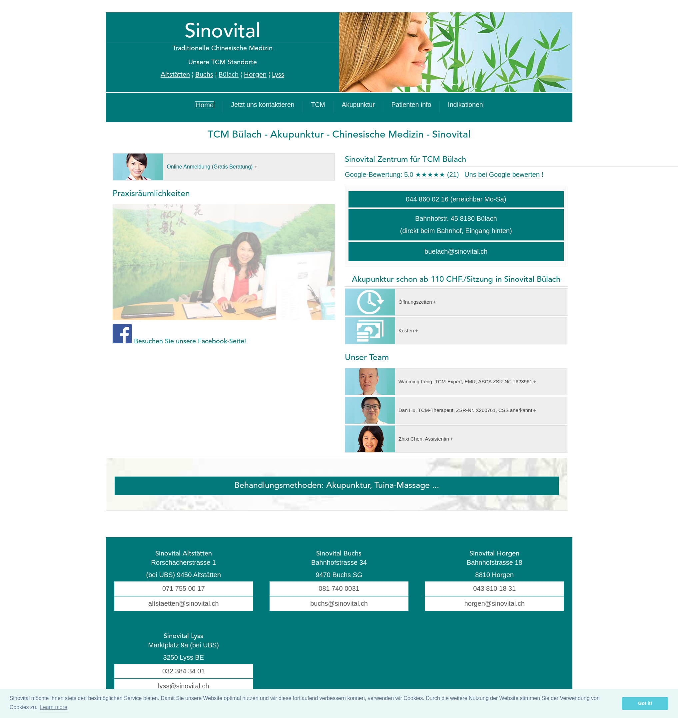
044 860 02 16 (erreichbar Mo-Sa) (456, 199)
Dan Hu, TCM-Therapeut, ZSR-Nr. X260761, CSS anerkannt (438, 410)
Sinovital (222, 32)
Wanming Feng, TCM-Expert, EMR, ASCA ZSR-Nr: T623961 (438, 381)
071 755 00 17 (183, 588)
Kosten (379, 330)
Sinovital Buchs (338, 553)
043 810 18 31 (494, 588)
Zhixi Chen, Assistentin (397, 439)
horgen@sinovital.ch (494, 603)
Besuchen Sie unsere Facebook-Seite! (190, 341)
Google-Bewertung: (403, 174)
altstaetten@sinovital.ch (183, 603)
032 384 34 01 (183, 671)
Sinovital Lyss (183, 636)
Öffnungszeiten (388, 302)
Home (237, 107)
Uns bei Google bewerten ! (503, 174)
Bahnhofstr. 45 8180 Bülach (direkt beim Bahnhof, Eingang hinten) (456, 224)
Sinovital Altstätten (183, 553)
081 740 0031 (339, 588)
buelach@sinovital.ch (455, 251)
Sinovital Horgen (494, 553)
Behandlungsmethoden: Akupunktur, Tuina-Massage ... (336, 486)
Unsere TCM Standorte (222, 62)
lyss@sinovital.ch (183, 686)
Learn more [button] (53, 707)
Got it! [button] (645, 703)
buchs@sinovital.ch (339, 603)
